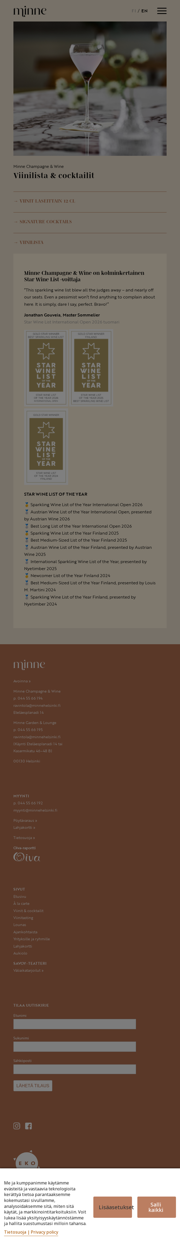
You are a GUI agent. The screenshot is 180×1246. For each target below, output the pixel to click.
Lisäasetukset (115, 1207)
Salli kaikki (155, 1207)
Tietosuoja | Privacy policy (31, 1232)
